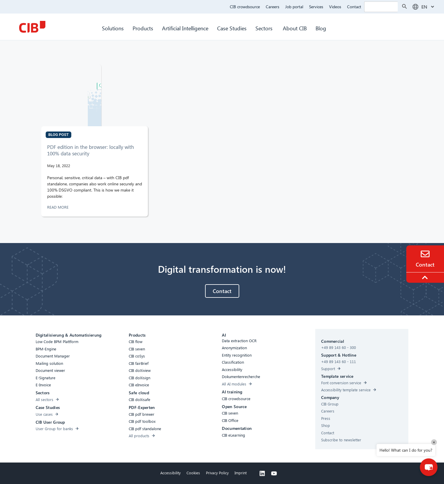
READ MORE (58, 206)
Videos (335, 6)
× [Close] (434, 442)
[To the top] (425, 277)
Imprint (241, 472)
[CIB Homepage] (32, 27)
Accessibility (170, 472)
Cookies (193, 472)
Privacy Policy (217, 472)
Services (316, 6)
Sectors (264, 28)
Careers (272, 6)
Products (143, 28)
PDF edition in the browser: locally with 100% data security (90, 150)
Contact (354, 6)
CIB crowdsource (245, 6)
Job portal (294, 6)
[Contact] (425, 254)
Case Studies (232, 28)
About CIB (295, 28)
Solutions (113, 28)
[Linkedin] (262, 473)
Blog (321, 28)
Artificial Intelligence (185, 28)
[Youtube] (274, 473)
